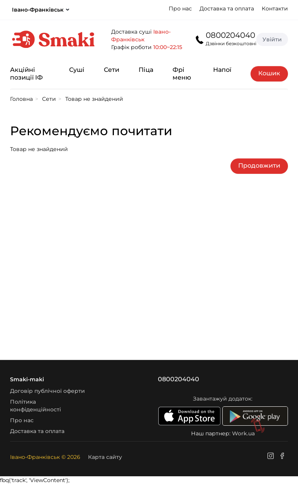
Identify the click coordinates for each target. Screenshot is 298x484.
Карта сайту (105, 456)
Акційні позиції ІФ (26, 73)
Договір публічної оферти (47, 390)
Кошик (269, 73)
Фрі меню (182, 73)
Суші (77, 69)
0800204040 (230, 35)
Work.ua (243, 433)
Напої (222, 69)
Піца (146, 69)
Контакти (275, 8)
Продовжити (259, 165)
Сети (111, 69)
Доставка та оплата (227, 8)
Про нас (180, 8)
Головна (21, 98)
